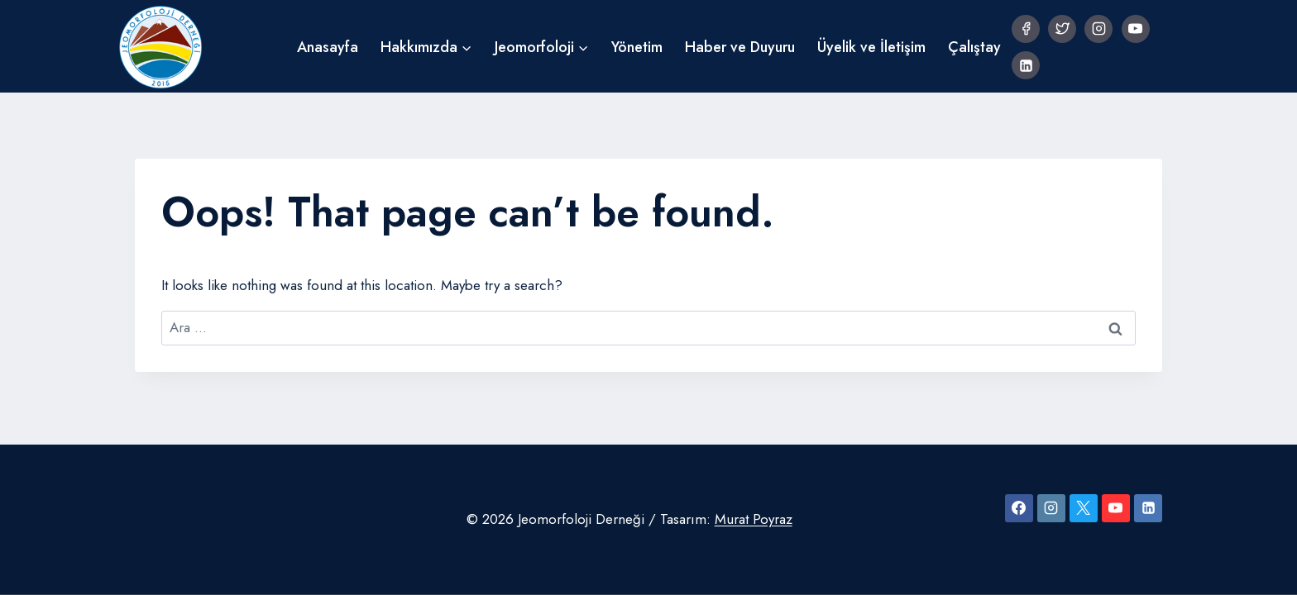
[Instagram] (1098, 29)
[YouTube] (1136, 29)
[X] (1084, 508)
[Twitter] (1062, 29)
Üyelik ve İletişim (871, 47)
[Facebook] (1026, 29)
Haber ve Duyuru (740, 47)
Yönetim (637, 47)
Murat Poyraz (753, 519)
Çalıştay (974, 47)
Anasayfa (327, 47)
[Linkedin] (1026, 65)
